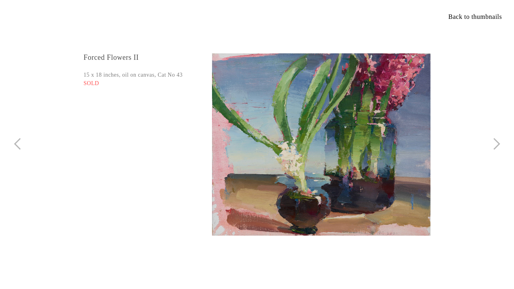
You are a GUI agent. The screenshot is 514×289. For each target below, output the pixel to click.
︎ (497, 143)
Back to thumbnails (475, 16)
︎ (17, 143)
